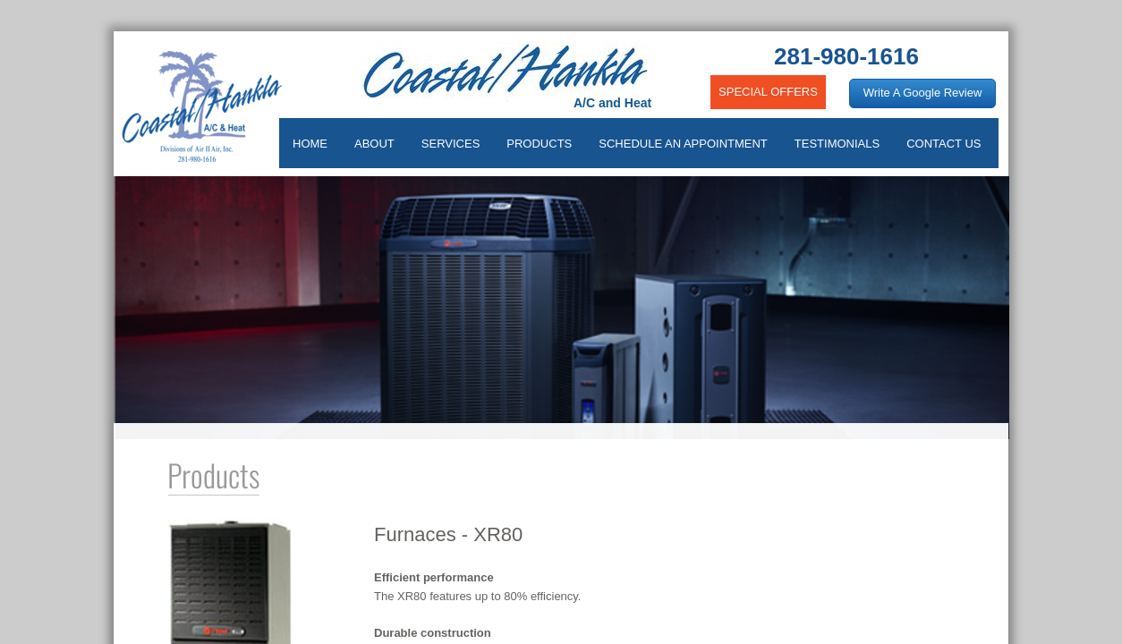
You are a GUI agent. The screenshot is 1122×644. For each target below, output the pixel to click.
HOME (310, 143)
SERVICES (450, 143)
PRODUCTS (539, 143)
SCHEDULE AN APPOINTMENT (683, 143)
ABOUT (374, 143)
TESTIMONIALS (837, 143)
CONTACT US (943, 143)
